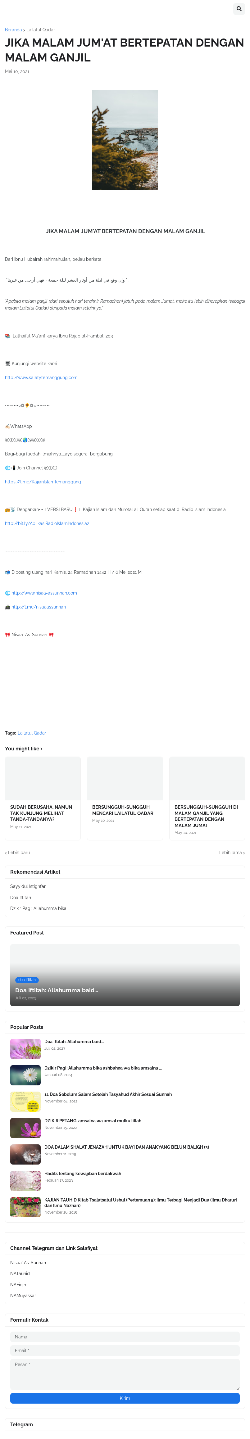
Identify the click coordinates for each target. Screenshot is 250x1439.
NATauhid (20, 1273)
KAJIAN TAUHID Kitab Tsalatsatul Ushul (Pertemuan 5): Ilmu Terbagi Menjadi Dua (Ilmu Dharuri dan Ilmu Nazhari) (140, 1202)
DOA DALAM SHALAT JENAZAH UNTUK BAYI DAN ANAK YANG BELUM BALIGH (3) (126, 1147)
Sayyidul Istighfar (28, 886)
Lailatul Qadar (40, 30)
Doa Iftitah (20, 897)
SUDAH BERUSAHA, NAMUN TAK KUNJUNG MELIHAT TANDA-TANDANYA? (41, 813)
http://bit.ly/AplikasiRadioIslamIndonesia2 (47, 523)
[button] (239, 9)
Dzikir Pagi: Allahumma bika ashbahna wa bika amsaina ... (103, 1068)
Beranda (13, 30)
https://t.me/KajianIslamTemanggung (43, 481)
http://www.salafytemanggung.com (41, 377)
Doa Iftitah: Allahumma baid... (74, 1041)
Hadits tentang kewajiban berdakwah (82, 1173)
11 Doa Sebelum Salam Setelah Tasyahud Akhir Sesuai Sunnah (108, 1094)
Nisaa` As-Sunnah (28, 1262)
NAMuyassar (23, 1295)
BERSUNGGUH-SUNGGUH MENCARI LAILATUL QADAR (122, 810)
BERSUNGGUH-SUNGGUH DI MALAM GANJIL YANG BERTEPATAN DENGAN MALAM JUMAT (206, 816)
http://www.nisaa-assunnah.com (44, 593)
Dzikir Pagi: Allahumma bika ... (40, 908)
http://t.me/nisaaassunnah (38, 606)
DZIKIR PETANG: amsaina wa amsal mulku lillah (92, 1120)
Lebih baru (19, 852)
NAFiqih (18, 1284)
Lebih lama (230, 852)
